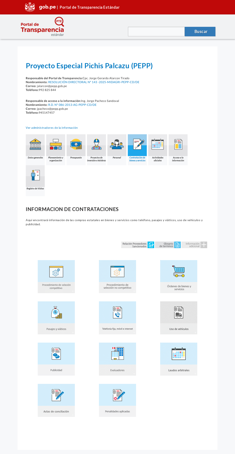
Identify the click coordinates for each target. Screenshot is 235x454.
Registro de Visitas (35, 177)
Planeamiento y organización (55, 148)
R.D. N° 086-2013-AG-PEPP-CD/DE (72, 104)
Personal (116, 146)
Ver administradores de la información (52, 127)
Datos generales (35, 146)
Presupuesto (76, 146)
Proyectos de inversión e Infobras (96, 148)
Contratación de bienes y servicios (137, 148)
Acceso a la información (178, 148)
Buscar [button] (201, 31)
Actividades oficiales (157, 148)
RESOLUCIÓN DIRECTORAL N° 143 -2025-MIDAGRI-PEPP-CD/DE (93, 82)
